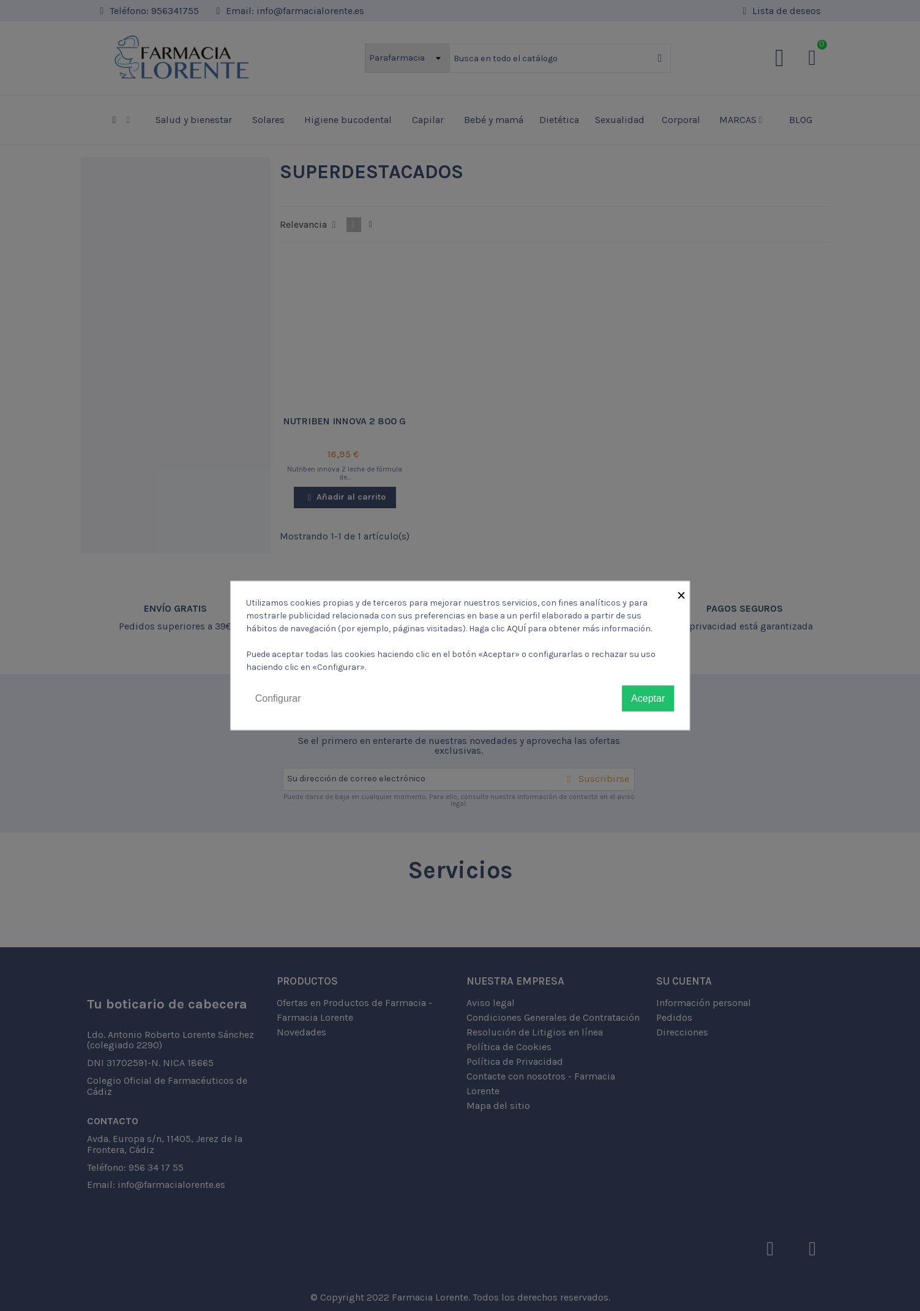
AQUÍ (516, 628)
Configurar (278, 698)
